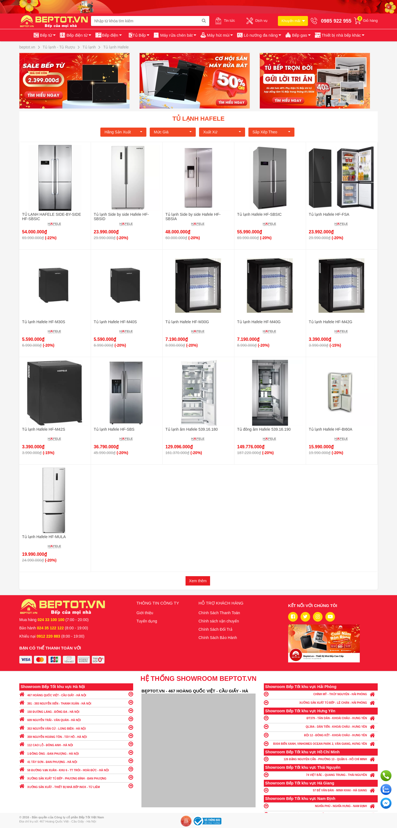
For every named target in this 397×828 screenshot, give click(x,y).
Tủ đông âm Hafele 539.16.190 (264, 429)
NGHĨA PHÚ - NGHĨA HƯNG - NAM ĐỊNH (321, 806)
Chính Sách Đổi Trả (215, 629)
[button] (339, 35)
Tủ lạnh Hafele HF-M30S (43, 322)
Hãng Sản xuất (123, 132)
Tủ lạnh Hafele (199, 118)
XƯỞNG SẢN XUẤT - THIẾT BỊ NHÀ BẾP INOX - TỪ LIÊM (76, 786)
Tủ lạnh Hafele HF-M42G (330, 322)
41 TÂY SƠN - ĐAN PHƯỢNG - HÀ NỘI (76, 760)
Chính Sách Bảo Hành (217, 637)
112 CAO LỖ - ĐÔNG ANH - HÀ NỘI (76, 744)
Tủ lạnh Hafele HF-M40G (259, 322)
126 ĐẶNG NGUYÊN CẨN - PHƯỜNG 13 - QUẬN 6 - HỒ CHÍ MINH (321, 759)
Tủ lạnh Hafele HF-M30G (187, 322)
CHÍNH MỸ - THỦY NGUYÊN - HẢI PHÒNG (321, 694)
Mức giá (173, 132)
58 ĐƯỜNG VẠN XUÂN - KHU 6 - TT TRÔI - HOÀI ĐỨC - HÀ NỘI (76, 769)
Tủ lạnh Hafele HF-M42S (43, 429)
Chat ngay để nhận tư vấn (385, 803)
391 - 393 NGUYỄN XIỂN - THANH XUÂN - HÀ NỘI (76, 702)
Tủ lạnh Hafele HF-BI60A (330, 429)
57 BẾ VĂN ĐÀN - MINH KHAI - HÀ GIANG (321, 790)
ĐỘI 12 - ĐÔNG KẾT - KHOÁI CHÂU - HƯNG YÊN (321, 735)
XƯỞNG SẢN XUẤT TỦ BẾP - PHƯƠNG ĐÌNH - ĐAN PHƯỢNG (76, 777)
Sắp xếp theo (271, 132)
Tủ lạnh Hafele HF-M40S (115, 322)
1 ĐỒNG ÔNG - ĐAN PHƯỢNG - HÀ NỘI (76, 752)
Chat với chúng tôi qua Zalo (385, 789)
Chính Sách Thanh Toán (219, 613)
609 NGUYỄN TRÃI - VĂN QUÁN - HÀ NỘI (76, 719)
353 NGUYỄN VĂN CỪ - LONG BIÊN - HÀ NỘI (76, 727)
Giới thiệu (144, 613)
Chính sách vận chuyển (218, 621)
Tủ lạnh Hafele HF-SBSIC (259, 214)
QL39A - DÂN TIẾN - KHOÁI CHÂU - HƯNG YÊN (321, 726)
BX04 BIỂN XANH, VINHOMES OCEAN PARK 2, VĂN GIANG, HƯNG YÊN (321, 743)
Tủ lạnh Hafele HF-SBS (114, 429)
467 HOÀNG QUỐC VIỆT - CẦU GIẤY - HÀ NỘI (76, 694)
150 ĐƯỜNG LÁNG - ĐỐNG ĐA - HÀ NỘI (76, 710)
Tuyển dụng (146, 621)
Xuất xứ (222, 132)
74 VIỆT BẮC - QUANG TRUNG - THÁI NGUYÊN (321, 775)
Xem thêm (198, 581)
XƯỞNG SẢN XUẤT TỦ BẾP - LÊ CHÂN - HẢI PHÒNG (321, 702)
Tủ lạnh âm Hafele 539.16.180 (191, 429)
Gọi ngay (385, 775)
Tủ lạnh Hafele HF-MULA (44, 537)
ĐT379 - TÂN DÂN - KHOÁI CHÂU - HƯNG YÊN (321, 718)
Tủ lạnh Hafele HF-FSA (329, 214)
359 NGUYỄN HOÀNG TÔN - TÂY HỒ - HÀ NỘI (76, 735)
